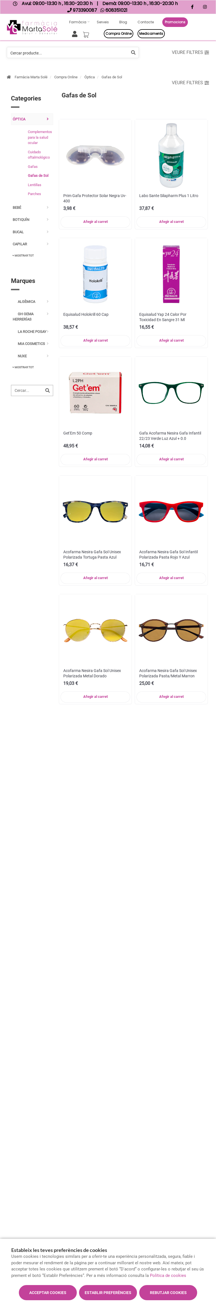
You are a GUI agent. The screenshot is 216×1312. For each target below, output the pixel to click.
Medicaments (151, 33)
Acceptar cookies (47, 1292)
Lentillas (34, 185)
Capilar (20, 244)
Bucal (18, 232)
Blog (123, 22)
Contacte (146, 22)
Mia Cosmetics (29, 344)
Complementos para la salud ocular (39, 137)
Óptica (89, 77)
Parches (34, 194)
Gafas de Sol (112, 77)
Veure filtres (190, 52)
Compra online (118, 33)
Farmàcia (77, 22)
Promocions (175, 22)
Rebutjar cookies (168, 1292)
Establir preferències (108, 1292)
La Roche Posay (29, 332)
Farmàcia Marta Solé (31, 77)
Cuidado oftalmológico (39, 155)
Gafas (33, 166)
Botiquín (21, 220)
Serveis (103, 22)
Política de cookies (168, 1275)
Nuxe (20, 356)
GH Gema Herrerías (23, 317)
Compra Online (66, 77)
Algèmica (24, 302)
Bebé (17, 207)
